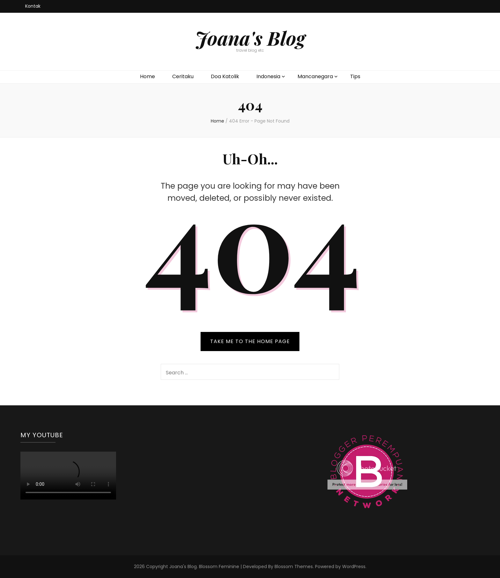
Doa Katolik (225, 76)
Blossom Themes (294, 566)
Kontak (32, 6)
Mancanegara (315, 76)
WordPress (353, 566)
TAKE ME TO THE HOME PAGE (250, 341)
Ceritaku (183, 76)
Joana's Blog (250, 37)
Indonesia (268, 76)
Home (147, 76)
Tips (355, 76)
